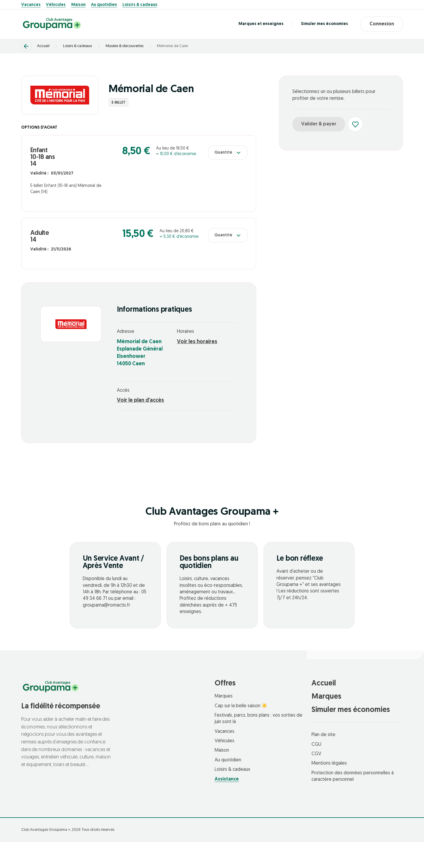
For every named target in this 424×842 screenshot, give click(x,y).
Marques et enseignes (261, 24)
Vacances (31, 5)
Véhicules (56, 5)
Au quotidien (104, 5)
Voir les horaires (197, 342)
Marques (224, 696)
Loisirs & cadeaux (139, 5)
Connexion (382, 24)
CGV (316, 754)
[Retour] (26, 46)
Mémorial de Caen (172, 46)
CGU (316, 744)
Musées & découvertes (124, 46)
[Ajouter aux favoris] (355, 124)
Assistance (227, 779)
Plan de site (323, 735)
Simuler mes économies (324, 24)
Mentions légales (329, 763)
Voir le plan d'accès (140, 400)
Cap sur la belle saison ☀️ (241, 706)
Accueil (43, 46)
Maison (78, 5)
